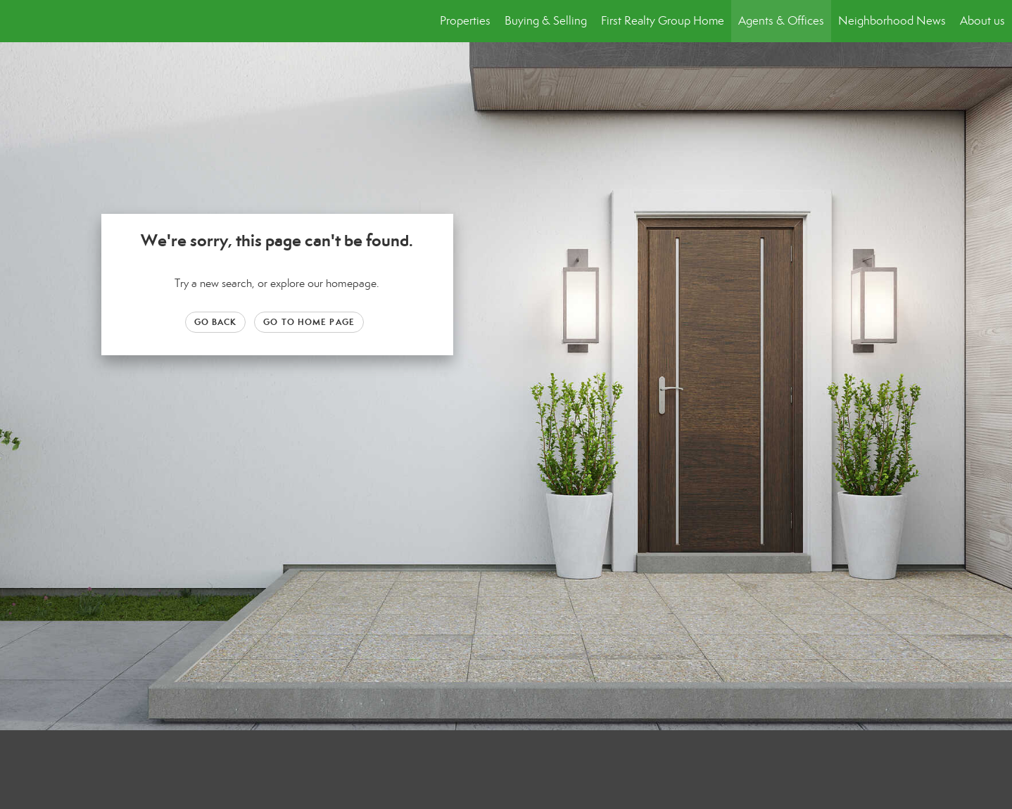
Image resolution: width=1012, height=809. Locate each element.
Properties (465, 20)
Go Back (215, 322)
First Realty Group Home (662, 20)
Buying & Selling (546, 20)
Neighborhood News (892, 20)
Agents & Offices (781, 20)
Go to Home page (309, 322)
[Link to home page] (18, 21)
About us (982, 20)
